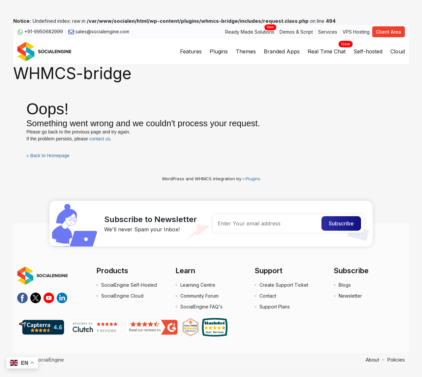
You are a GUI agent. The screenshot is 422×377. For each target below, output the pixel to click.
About (372, 360)
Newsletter (350, 296)
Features (191, 51)
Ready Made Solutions (249, 31)
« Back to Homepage (48, 155)
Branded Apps (282, 51)
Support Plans (274, 306)
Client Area (388, 32)
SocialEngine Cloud (122, 296)
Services (327, 32)
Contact (267, 296)
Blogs (345, 285)
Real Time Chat (327, 49)
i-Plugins (251, 178)
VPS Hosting (356, 32)
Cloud (397, 51)
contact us (99, 138)
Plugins (219, 51)
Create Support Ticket (283, 285)
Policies (396, 360)
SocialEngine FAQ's (201, 306)
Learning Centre (197, 285)
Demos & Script (296, 32)
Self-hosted (367, 51)
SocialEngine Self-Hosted (129, 285)
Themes (246, 51)
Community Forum (199, 296)
